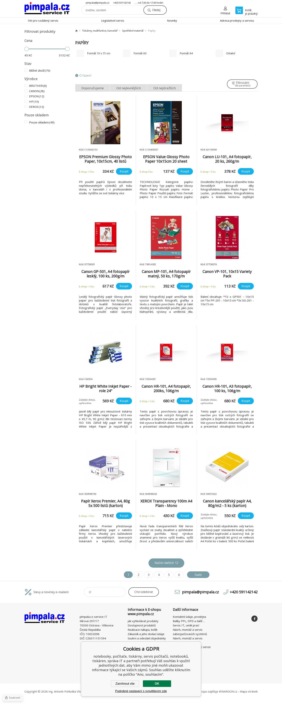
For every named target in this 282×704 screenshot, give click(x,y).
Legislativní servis (112, 20)
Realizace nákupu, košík (142, 629)
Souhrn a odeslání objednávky (147, 638)
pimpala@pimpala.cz (97, 2)
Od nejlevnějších (128, 88)
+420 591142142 (122, 2)
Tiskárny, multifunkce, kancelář (100, 30)
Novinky (172, 20)
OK (157, 683)
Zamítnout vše (124, 683)
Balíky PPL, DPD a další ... (189, 621)
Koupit (124, 171)
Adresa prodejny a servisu (237, 20)
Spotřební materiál (132, 30)
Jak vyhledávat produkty (143, 621)
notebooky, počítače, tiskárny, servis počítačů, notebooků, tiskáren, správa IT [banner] (47, 8)
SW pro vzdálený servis (43, 20)
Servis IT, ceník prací (186, 625)
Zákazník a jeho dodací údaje (146, 634)
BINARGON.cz (228, 691)
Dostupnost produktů (142, 625)
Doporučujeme (92, 88)
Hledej (156, 10)
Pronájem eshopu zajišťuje (201, 691)
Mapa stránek (249, 691)
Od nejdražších (164, 88)
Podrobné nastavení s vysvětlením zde (141, 691)
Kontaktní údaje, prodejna (189, 617)
